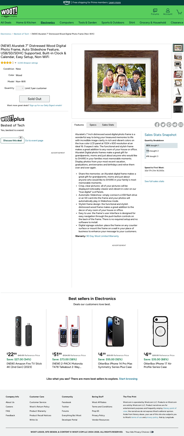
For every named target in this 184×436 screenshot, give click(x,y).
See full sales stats (154, 181)
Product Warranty (38, 411)
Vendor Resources (100, 420)
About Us (10, 402)
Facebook (66, 402)
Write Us (34, 420)
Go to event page (34, 140)
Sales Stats (108, 124)
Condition (8, 68)
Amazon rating (28, 63)
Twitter (65, 406)
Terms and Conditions (102, 406)
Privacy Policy (98, 415)
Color (11, 75)
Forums (155, 12)
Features (79, 124)
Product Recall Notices (40, 415)
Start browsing (128, 378)
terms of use (137, 417)
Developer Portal (69, 420)
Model (11, 81)
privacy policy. (152, 417)
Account (167, 12)
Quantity (9, 88)
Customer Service (38, 402)
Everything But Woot (71, 415)
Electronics (6, 34)
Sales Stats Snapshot (161, 135)
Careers (9, 406)
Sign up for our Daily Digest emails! (46, 105)
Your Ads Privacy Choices (137, 432)
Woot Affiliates (99, 402)
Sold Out (34, 99)
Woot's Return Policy (39, 406)
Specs (93, 124)
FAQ (8, 411)
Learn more (115, 2)
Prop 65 (95, 411)
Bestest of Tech (21, 34)
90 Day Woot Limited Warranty (102, 236)
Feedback (10, 415)
